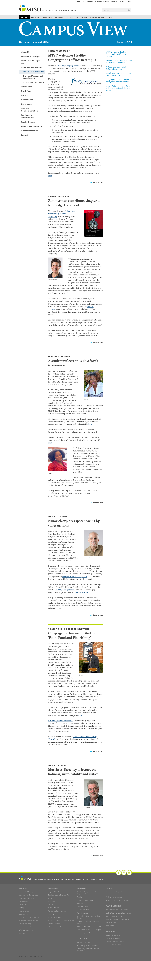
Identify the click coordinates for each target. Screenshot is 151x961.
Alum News (110, 926)
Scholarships (88, 2)
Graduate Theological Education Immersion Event (117, 893)
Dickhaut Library (83, 907)
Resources (111, 17)
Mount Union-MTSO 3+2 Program (89, 926)
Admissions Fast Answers (57, 911)
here (50, 175)
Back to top (98, 182)
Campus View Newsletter (33, 72)
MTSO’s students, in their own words (61, 920)
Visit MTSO (52, 905)
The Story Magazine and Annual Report (33, 77)
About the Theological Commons (117, 900)
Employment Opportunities (27, 116)
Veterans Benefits (54, 924)
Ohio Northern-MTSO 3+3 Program (89, 930)
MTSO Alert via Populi (113, 945)
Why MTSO (52, 901)
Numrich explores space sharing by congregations (118, 74)
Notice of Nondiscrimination (29, 109)
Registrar (80, 903)
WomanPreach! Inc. (30, 131)
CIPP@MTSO (59, 17)
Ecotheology (72, 17)
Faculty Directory (28, 122)
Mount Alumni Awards (114, 916)
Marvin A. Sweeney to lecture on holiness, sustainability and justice (118, 88)
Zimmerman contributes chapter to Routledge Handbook (119, 61)
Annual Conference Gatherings (117, 910)
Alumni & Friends (97, 17)
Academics (35, 17)
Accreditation (27, 99)
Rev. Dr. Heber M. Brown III (60, 720)
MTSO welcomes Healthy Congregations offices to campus (116, 54)
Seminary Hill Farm (102, 2)
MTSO (48, 8)
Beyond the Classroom (85, 900)
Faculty (79, 897)
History (24, 95)
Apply (50, 898)
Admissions (47, 17)
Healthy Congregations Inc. (70, 65)
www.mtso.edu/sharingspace (74, 576)
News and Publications (31, 67)
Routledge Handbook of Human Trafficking (61, 214)
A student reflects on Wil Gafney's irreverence (116, 68)
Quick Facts (26, 91)
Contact (114, 2)
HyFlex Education (83, 910)
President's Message (30, 56)
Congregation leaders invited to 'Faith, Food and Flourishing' (119, 80)
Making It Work (53, 908)
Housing (51, 914)
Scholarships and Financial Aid (58, 895)
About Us (24, 17)
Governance (26, 104)
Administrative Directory (32, 126)
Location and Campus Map (30, 62)
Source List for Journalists (33, 82)
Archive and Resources (114, 897)
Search (129, 10)
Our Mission (26, 86)
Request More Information (57, 892)
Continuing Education (84, 933)
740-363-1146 (100, 880)
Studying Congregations (65, 589)
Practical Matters (80, 592)
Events (84, 17)
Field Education (82, 913)
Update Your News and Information (118, 913)
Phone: (97, 880)
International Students (56, 927)
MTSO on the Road (54, 917)
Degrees (78, 2)
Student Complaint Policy (115, 942)
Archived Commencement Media (117, 919)
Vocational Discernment (114, 935)
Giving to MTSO (125, 2)
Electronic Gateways (113, 938)
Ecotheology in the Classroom (87, 946)
